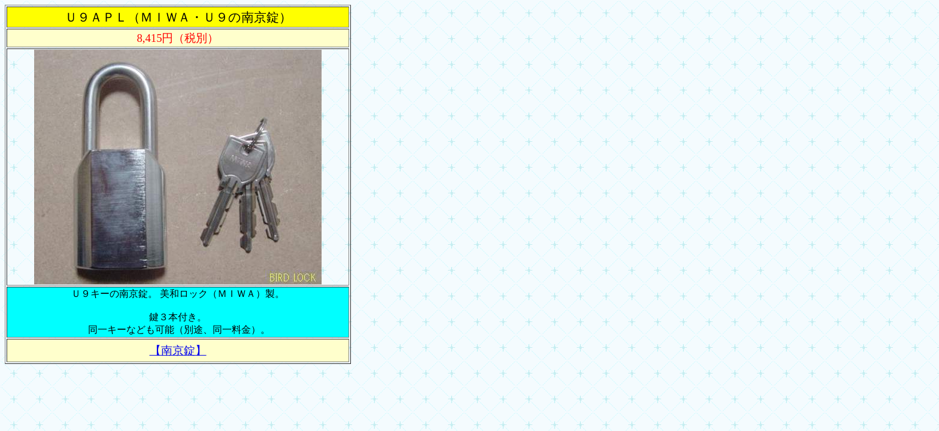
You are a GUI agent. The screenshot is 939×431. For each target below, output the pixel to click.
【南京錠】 (178, 350)
